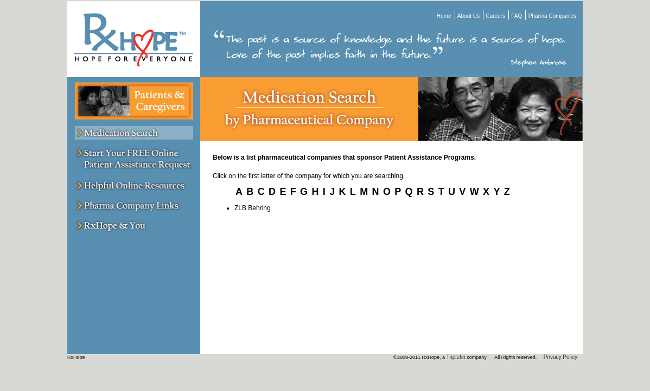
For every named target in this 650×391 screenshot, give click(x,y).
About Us (468, 16)
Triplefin (455, 357)
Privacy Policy (560, 357)
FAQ (516, 16)
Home (444, 16)
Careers (495, 16)
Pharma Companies (552, 16)
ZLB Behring (252, 208)
